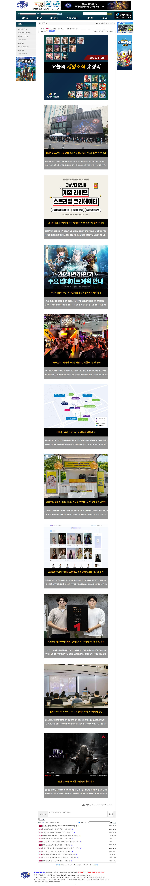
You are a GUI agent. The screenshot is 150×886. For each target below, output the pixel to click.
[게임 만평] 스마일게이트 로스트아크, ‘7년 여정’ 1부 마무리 (60, 848)
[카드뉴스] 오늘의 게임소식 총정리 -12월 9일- (56, 845)
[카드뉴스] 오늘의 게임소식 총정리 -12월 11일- (56, 829)
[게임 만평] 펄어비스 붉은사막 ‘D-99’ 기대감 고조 (57, 832)
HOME (98, 23)
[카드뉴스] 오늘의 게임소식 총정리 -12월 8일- (56, 851)
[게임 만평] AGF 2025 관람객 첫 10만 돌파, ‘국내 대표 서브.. (60, 842)
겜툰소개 (55, 872)
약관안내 (49, 872)
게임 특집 (21, 43)
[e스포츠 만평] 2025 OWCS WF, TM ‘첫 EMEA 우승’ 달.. (59, 857)
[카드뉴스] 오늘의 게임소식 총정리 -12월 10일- (56, 838)
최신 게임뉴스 (22, 29)
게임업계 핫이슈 (23, 36)
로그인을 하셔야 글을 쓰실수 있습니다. (78, 814)
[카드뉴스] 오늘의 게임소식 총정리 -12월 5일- (56, 861)
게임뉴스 (104, 23)
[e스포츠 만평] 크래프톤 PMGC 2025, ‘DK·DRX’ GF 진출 (59, 826)
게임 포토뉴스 (22, 54)
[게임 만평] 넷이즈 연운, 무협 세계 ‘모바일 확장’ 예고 (58, 854)
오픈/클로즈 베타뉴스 (25, 32)
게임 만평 (21, 50)
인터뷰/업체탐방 (23, 47)
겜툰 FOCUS (22, 39)
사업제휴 (62, 872)
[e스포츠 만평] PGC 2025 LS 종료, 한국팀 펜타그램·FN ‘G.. (60, 835)
